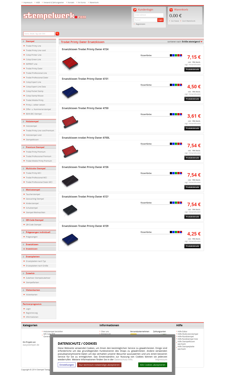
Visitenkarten (33, 290)
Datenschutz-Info (123, 359)
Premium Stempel (35, 147)
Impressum (161, 359)
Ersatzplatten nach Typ (36, 261)
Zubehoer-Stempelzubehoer (38, 278)
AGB (38, 2)
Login (160, 20)
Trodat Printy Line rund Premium (40, 130)
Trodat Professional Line (36, 73)
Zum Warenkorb (188, 21)
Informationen (32, 317)
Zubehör (30, 273)
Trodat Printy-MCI (33, 173)
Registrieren (140, 24)
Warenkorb (94, 2)
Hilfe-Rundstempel (186, 336)
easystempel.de (31, 344)
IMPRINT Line (31, 64)
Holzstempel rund (33, 135)
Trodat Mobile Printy (34, 100)
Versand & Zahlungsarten (54, 2)
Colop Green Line (33, 59)
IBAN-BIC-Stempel (34, 113)
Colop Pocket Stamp (34, 91)
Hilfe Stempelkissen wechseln (186, 342)
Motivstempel (33, 189)
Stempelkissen (32, 139)
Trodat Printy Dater (34, 68)
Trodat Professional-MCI (36, 177)
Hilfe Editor (182, 331)
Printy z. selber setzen (35, 104)
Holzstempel (32, 121)
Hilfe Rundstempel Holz (188, 339)
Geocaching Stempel (35, 199)
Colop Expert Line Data (36, 86)
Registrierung (32, 313)
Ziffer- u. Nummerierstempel (38, 109)
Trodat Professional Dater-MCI (39, 182)
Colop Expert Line (33, 82)
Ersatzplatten (33, 256)
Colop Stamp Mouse (34, 95)
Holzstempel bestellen (53, 331)
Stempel (30, 41)
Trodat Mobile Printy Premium (39, 161)
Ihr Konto (82, 2)
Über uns (105, 331)
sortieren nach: (184, 41)
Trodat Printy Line (33, 46)
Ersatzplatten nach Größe (37, 265)
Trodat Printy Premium (35, 151)
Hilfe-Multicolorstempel (188, 334)
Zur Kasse (175, 21)
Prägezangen (32, 236)
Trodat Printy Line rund (36, 50)
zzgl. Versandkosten (193, 64)
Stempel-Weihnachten (35, 212)
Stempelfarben (32, 282)
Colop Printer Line (33, 55)
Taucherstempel (33, 194)
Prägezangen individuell (38, 232)
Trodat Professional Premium (38, 156)
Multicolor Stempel (35, 168)
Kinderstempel (32, 203)
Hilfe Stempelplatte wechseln (186, 347)
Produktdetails (192, 69)
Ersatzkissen (32, 244)
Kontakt (71, 2)
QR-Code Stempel (34, 220)
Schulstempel (32, 208)
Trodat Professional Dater (37, 77)
